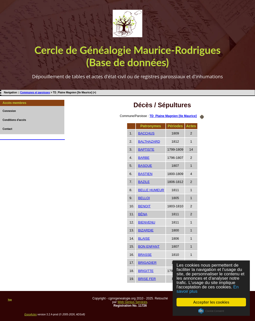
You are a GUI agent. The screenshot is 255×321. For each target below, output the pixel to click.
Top (10, 299)
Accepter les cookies (211, 302)
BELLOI (144, 198)
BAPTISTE (146, 149)
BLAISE (144, 238)
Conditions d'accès (14, 120)
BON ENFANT (149, 246)
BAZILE (144, 182)
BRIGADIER (147, 263)
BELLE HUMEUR (151, 190)
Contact (7, 129)
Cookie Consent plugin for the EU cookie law (211, 311)
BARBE (144, 158)
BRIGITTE (146, 271)
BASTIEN (145, 174)
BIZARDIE (146, 230)
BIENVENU (146, 222)
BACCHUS (146, 133)
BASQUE (145, 166)
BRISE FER (147, 279)
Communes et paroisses (35, 92)
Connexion (9, 111)
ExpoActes (30, 314)
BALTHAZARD (149, 141)
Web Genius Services (132, 302)
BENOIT (144, 206)
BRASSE (145, 255)
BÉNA (142, 214)
